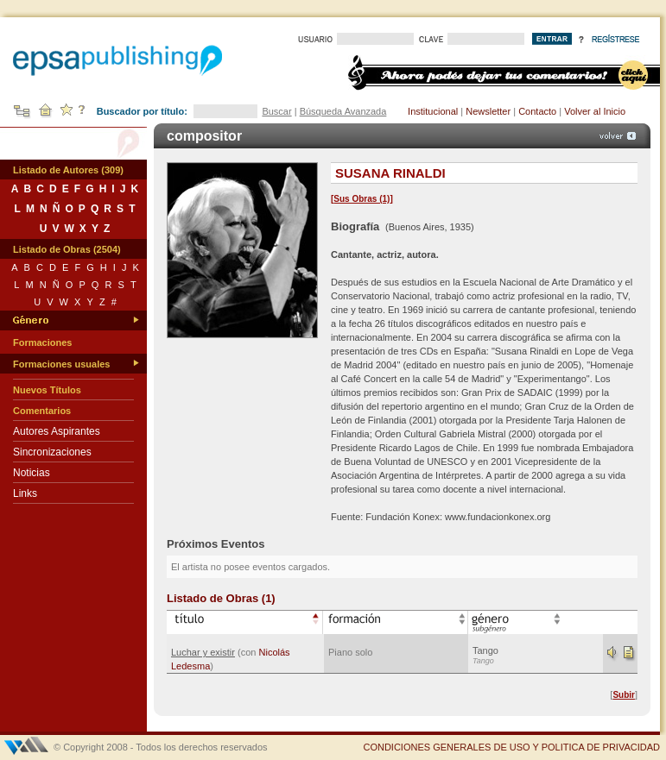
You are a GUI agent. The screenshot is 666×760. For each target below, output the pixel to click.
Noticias (31, 473)
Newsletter (488, 111)
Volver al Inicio (594, 111)
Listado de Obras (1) (221, 598)
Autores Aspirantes (56, 431)
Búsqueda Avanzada (343, 111)
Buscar (276, 111)
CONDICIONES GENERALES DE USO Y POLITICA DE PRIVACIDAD (511, 747)
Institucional (433, 111)
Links (25, 493)
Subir (623, 695)
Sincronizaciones (52, 452)
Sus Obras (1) (361, 199)
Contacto (537, 111)
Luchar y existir (203, 652)
